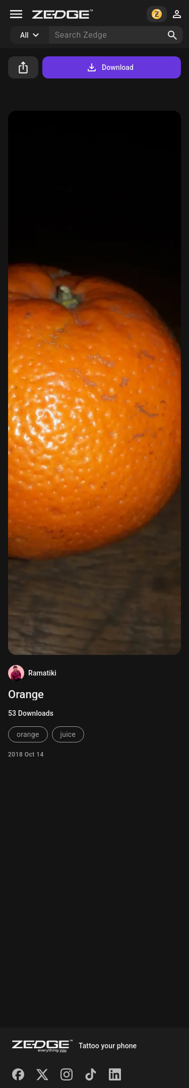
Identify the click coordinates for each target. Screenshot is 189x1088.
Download (110, 67)
